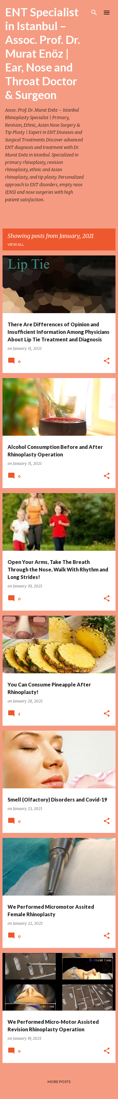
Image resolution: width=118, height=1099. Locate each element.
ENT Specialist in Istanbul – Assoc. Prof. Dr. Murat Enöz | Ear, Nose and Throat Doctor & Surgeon (42, 53)
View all (16, 244)
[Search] (94, 12)
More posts (59, 1081)
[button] (106, 361)
